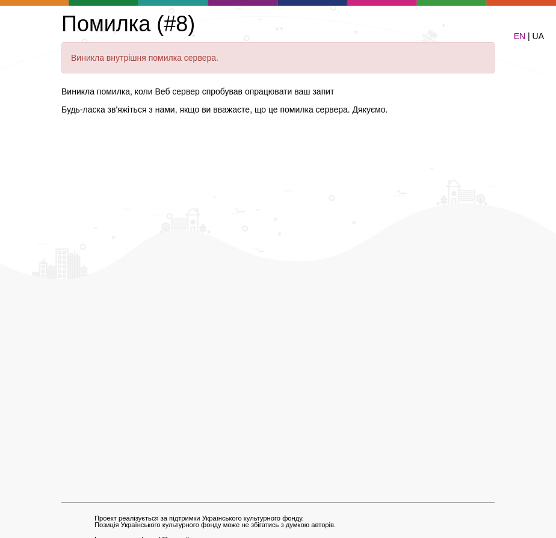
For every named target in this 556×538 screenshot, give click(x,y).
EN (519, 36)
